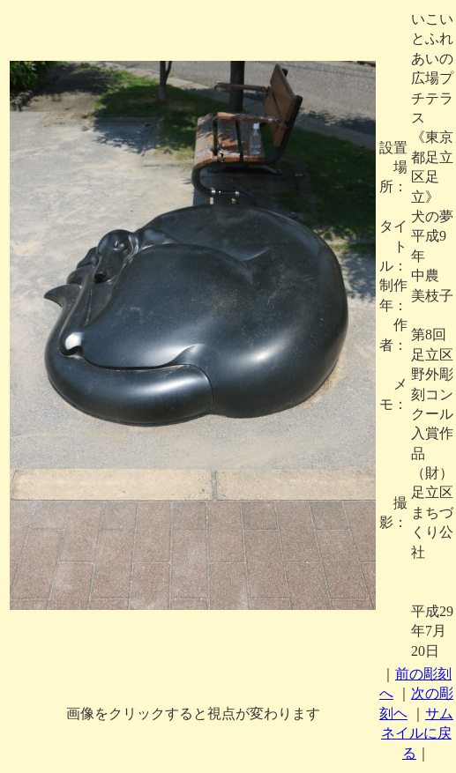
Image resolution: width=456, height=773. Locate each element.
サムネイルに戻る (417, 733)
